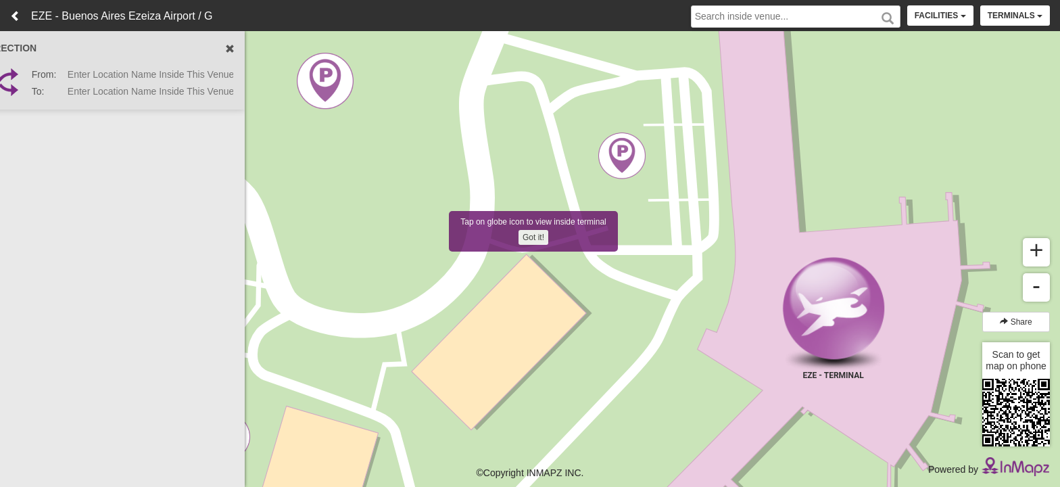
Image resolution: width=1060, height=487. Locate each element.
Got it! (533, 237)
